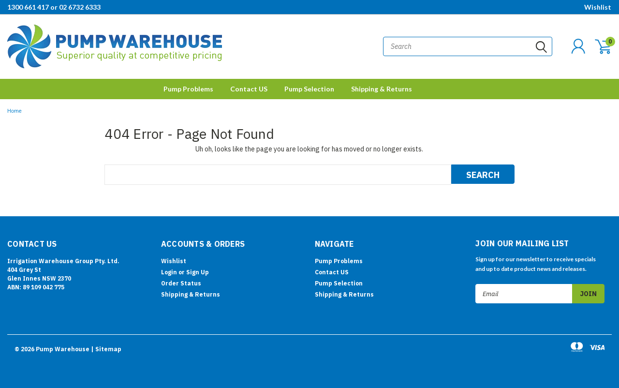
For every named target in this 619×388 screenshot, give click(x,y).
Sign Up (197, 272)
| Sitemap (106, 349)
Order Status (181, 283)
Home (14, 111)
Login (169, 272)
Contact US (248, 89)
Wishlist (597, 7)
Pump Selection (309, 89)
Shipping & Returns (381, 89)
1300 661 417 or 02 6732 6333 (54, 7)
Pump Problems (188, 89)
